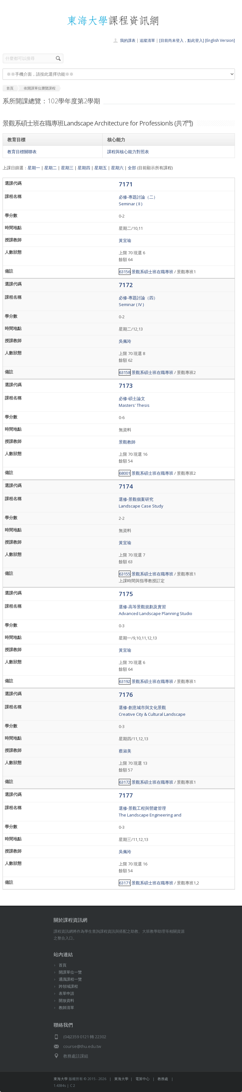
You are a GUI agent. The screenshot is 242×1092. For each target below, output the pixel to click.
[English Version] (220, 40)
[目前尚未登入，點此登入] (181, 40)
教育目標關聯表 (22, 151)
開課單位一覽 (70, 972)
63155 (124, 574)
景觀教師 (127, 442)
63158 (124, 372)
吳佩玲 (125, 341)
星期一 (34, 168)
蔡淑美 (125, 751)
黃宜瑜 (125, 240)
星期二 (50, 168)
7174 (126, 486)
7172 (126, 285)
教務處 (163, 1078)
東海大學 (61, 1078)
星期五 (100, 168)
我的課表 (127, 40)
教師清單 (66, 1007)
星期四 (84, 168)
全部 (132, 168)
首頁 (62, 965)
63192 (124, 681)
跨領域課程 (68, 986)
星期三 (67, 168)
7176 (126, 694)
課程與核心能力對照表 (128, 151)
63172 (124, 782)
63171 (124, 883)
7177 (126, 795)
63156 (124, 272)
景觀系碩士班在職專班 (152, 272)
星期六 (117, 168)
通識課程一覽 (70, 979)
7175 (126, 594)
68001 (124, 473)
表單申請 (66, 993)
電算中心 (142, 1078)
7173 (126, 385)
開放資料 (66, 1000)
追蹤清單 (147, 40)
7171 (126, 184)
